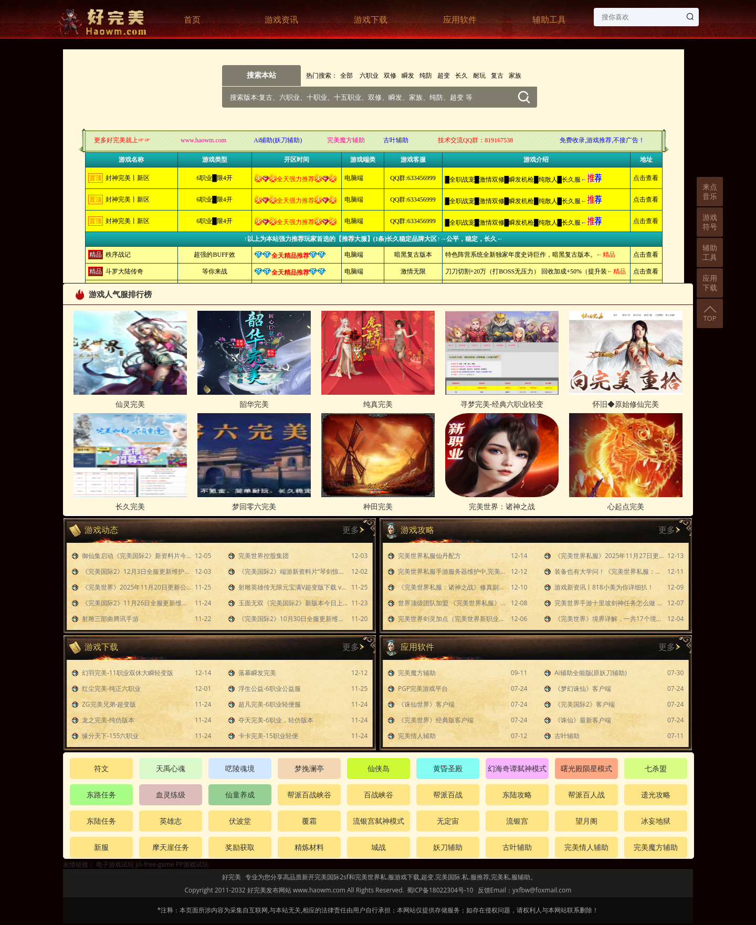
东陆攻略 (517, 795)
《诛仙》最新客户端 (582, 720)
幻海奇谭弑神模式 (517, 768)
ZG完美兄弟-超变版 (109, 704)
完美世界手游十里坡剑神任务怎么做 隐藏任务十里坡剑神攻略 (609, 602)
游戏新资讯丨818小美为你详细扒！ (604, 587)
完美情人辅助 (417, 735)
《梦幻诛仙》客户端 (582, 688)
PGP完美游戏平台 (423, 688)
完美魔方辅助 (417, 672)
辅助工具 (549, 19)
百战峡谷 (378, 795)
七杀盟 (656, 768)
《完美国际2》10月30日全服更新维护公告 (293, 618)
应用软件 (460, 19)
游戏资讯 (281, 19)
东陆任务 (101, 821)
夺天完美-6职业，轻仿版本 (275, 720)
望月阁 (586, 821)
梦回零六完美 (254, 506)
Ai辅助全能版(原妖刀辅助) (590, 672)
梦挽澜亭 (309, 768)
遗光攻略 (655, 795)
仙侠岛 (379, 768)
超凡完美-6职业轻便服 (269, 704)
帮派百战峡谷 (309, 795)
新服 (101, 847)
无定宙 (448, 821)
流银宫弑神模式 (378, 821)
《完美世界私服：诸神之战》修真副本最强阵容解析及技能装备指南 (453, 587)
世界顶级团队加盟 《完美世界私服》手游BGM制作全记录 (453, 602)
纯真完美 (378, 404)
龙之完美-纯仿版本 (108, 720)
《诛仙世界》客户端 (426, 704)
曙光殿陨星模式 (586, 768)
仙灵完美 (130, 404)
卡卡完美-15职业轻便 (268, 735)
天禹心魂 (170, 768)
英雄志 (171, 821)
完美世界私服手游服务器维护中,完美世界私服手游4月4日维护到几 (453, 571)
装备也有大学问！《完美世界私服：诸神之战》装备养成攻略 (609, 571)
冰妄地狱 (655, 821)
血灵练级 (170, 795)
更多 (350, 529)
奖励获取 (240, 847)
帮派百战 (448, 795)
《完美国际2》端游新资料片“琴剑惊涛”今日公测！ (293, 571)
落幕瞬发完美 (257, 672)
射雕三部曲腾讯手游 (110, 618)
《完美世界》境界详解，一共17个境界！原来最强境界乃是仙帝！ (609, 618)
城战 (378, 847)
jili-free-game (154, 864)
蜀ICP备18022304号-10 (440, 890)
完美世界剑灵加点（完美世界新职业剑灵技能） (453, 618)
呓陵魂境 (240, 768)
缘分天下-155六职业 (110, 735)
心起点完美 (625, 506)
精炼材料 (309, 847)
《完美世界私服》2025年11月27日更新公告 (609, 555)
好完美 (231, 877)
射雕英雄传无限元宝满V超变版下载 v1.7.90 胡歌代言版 (293, 587)
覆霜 (309, 821)
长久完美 (130, 506)
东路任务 (101, 795)
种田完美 (378, 506)
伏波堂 (240, 821)
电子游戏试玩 (115, 864)
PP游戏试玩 (192, 864)
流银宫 (517, 821)
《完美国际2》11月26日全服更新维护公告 (137, 602)
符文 (101, 768)
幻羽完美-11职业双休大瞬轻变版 (127, 672)
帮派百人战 (586, 795)
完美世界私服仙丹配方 (429, 555)
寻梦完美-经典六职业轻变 (502, 404)
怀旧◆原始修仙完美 (626, 404)
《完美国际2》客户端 (584, 704)
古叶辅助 (567, 735)
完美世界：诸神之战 (502, 506)
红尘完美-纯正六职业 (111, 688)
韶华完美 (254, 404)
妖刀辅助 (448, 847)
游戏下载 (370, 19)
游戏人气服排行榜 (113, 294)
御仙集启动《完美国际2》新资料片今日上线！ (137, 555)
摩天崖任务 (170, 847)
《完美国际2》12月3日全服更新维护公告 (137, 571)
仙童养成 (240, 795)
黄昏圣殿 (448, 768)
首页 (192, 19)
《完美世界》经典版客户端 (436, 720)
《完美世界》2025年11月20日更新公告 (137, 587)
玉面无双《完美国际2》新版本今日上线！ (293, 602)
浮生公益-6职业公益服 (269, 688)
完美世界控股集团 (263, 555)
